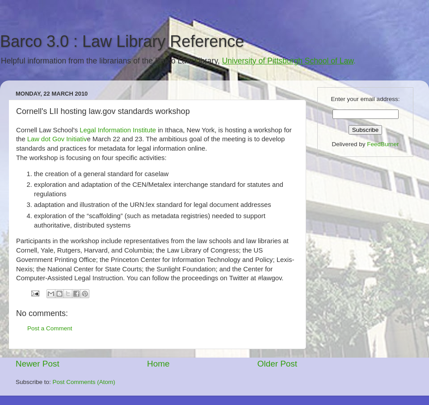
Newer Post (37, 363)
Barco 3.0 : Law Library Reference (122, 41)
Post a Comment (49, 328)
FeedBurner (383, 144)
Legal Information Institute (118, 130)
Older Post (277, 363)
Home (158, 363)
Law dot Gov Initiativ (57, 139)
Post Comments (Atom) (84, 382)
